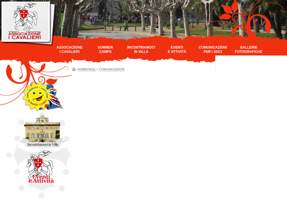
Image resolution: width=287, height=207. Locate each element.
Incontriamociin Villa (141, 49)
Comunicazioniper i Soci (213, 49)
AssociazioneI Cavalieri (70, 49)
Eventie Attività (177, 49)
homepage (86, 69)
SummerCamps (105, 49)
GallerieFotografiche (248, 49)
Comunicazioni (112, 69)
